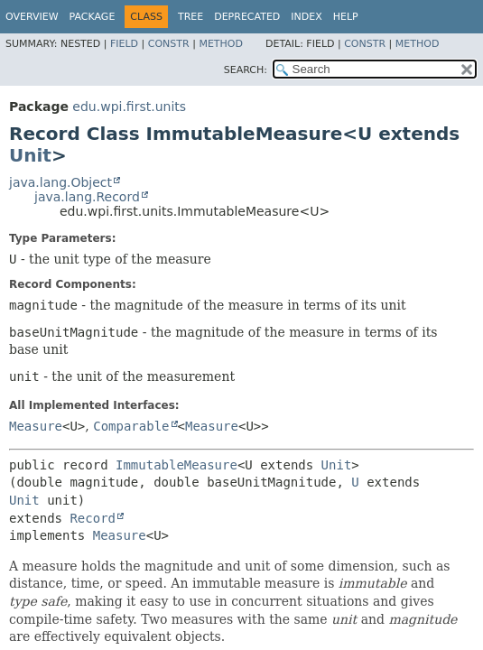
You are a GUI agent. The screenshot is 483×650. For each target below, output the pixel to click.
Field (124, 44)
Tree (190, 17)
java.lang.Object (60, 182)
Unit (30, 155)
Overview (32, 17)
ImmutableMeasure (176, 465)
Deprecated (247, 17)
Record (93, 518)
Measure (35, 426)
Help (345, 17)
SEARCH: (245, 70)
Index (306, 17)
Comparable (131, 426)
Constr (169, 44)
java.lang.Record (87, 197)
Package (93, 17)
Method (221, 44)
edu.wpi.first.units (129, 106)
